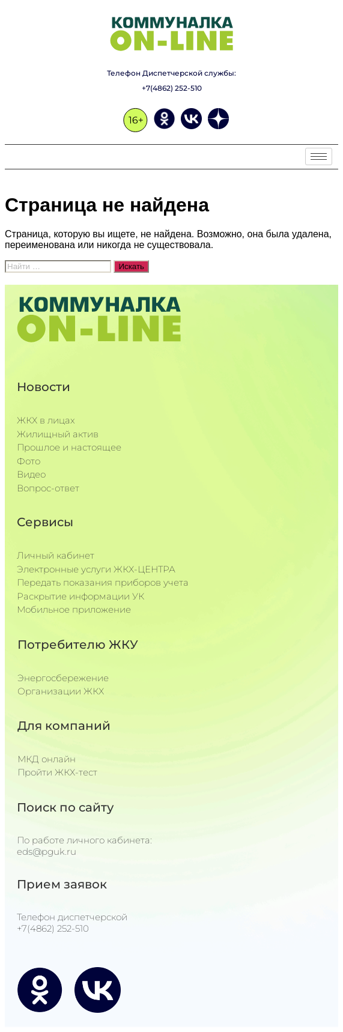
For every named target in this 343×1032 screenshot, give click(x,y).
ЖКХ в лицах (46, 420)
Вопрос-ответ (48, 488)
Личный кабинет (55, 555)
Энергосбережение (63, 678)
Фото (28, 461)
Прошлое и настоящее (69, 447)
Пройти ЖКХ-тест (57, 772)
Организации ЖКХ (60, 691)
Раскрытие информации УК (80, 596)
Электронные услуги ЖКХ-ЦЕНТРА (96, 569)
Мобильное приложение (74, 609)
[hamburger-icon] (318, 156)
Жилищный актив (58, 434)
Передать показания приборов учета (103, 582)
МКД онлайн (46, 759)
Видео (31, 474)
